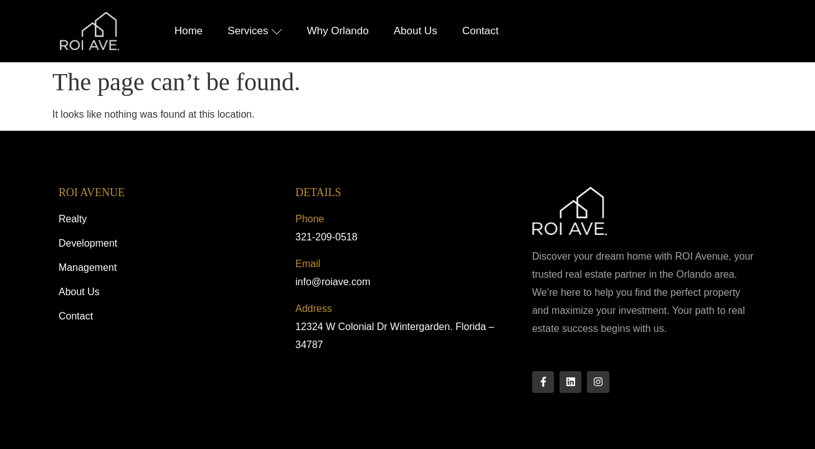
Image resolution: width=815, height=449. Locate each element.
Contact (480, 31)
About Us (415, 31)
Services (254, 31)
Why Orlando (338, 31)
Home (188, 31)
